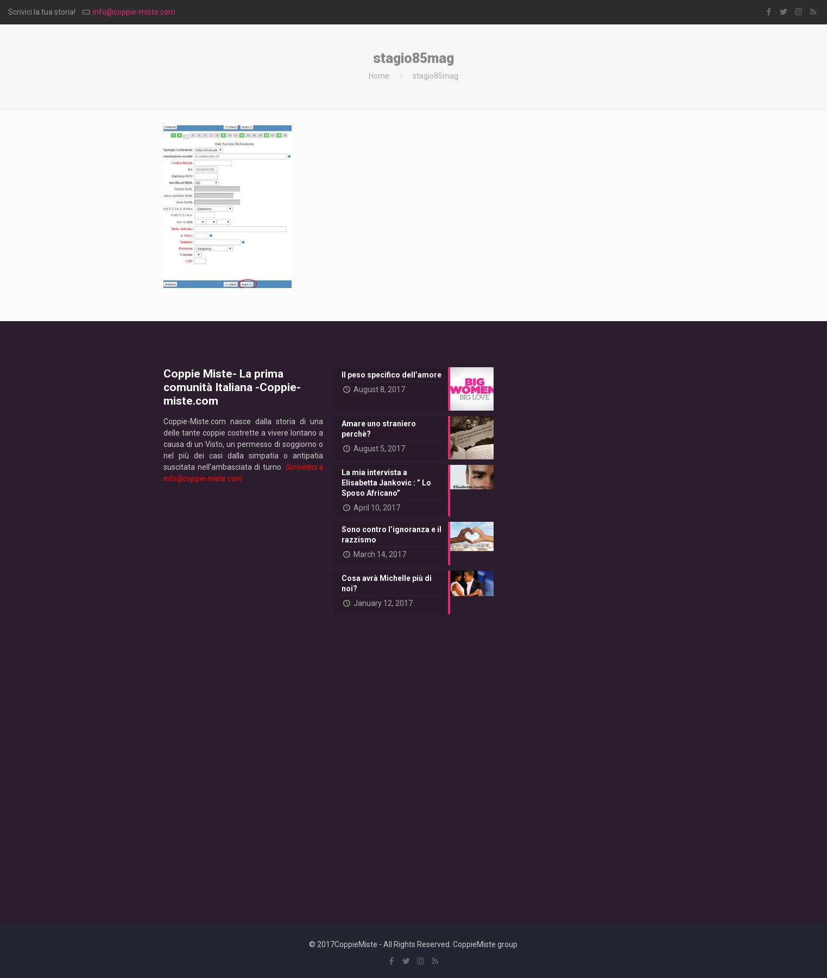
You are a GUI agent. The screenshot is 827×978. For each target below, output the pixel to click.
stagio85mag (435, 76)
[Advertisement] (243, 694)
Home (379, 76)
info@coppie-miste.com (134, 12)
